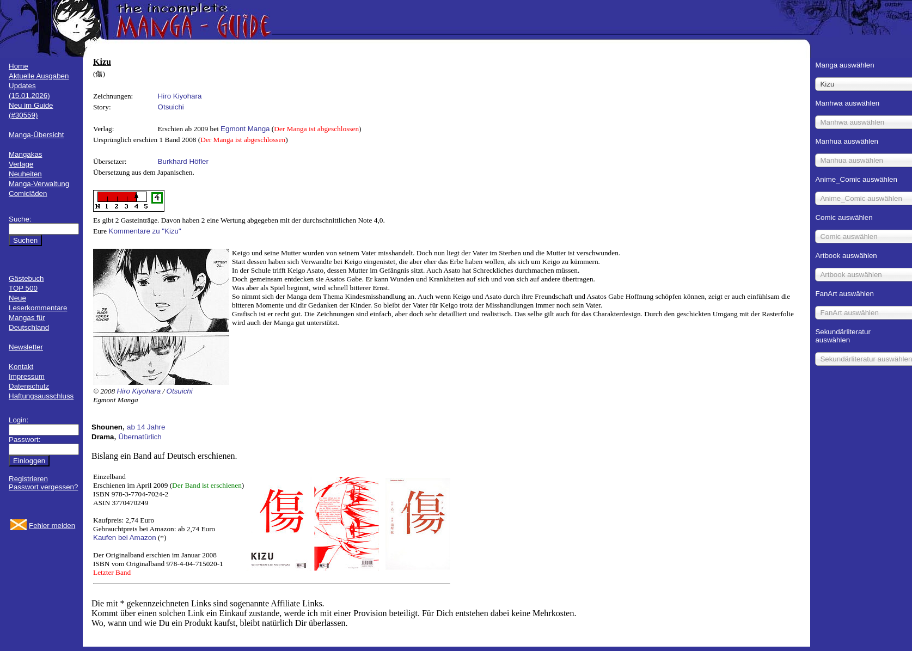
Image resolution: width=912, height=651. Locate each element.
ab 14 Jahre (146, 427)
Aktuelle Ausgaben (39, 76)
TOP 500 (23, 288)
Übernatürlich (140, 437)
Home (18, 66)
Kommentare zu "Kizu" (145, 231)
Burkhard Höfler (183, 161)
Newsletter (26, 347)
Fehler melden (52, 525)
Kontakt (21, 367)
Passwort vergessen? (43, 487)
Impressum (27, 376)
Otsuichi (171, 107)
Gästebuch (26, 278)
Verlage (21, 164)
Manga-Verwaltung (39, 184)
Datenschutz (29, 386)
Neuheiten (25, 174)
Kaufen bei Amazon (124, 537)
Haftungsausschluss (41, 396)
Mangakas (25, 154)
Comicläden (28, 193)
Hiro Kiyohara (180, 96)
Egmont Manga (245, 129)
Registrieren (28, 479)
